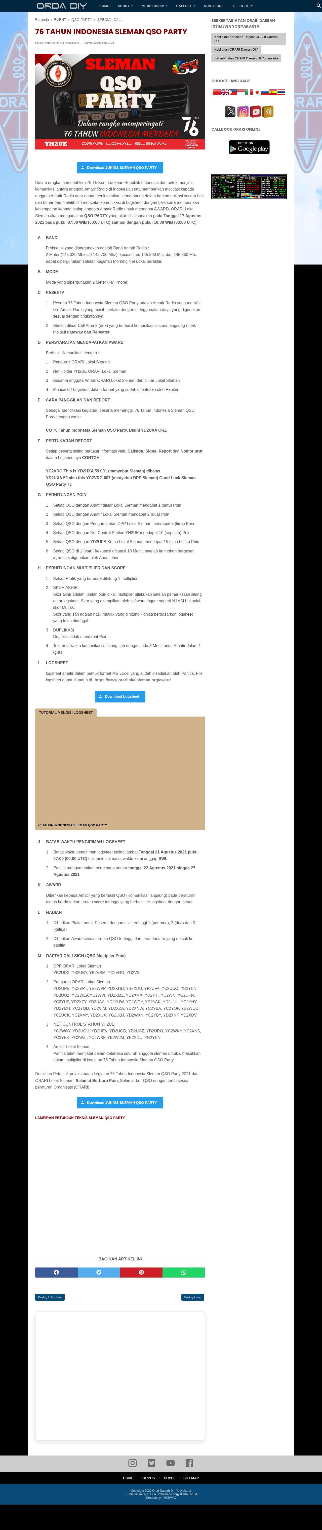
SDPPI (169, 1478)
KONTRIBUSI (214, 6)
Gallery (184, 6)
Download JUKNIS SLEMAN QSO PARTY (122, 168)
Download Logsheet (122, 697)
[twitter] (99, 1273)
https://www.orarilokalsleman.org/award (133, 680)
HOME (127, 1478)
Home (104, 6)
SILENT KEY (243, 6)
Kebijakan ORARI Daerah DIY (236, 49)
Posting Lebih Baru (50, 1297)
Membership (153, 6)
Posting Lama (192, 1297)
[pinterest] (141, 1273)
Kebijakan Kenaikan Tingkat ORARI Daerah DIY (245, 39)
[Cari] (319, 7)
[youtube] (171, 1466)
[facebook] (56, 1273)
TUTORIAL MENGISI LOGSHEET (66, 713)
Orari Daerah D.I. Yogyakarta (61, 43)
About (124, 6)
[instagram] (133, 1466)
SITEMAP (192, 1478)
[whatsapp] (184, 1273)
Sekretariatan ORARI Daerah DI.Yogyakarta (246, 58)
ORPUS (148, 1478)
